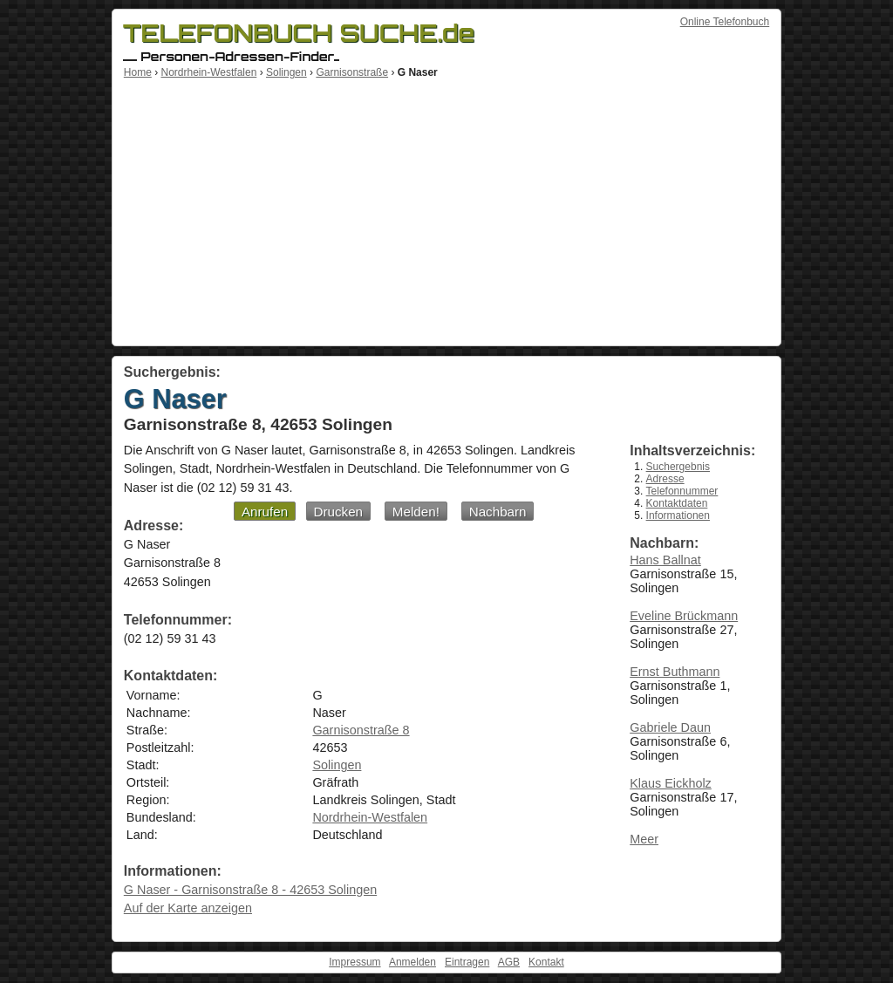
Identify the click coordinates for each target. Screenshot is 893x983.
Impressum (354, 962)
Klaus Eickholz (671, 783)
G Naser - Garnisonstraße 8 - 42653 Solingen (250, 890)
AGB (509, 962)
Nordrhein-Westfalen (208, 72)
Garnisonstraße (352, 72)
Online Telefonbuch (725, 22)
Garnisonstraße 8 (360, 730)
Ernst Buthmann (674, 672)
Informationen (678, 515)
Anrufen (265, 511)
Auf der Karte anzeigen (188, 908)
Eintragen (467, 962)
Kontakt (546, 962)
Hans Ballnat (665, 560)
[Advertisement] (446, 209)
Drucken (339, 511)
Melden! (416, 511)
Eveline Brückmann (684, 616)
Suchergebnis (678, 467)
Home (138, 72)
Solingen (286, 72)
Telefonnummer (682, 491)
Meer (644, 839)
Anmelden (412, 962)
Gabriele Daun (670, 727)
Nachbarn (498, 511)
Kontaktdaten (677, 503)
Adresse (665, 479)
